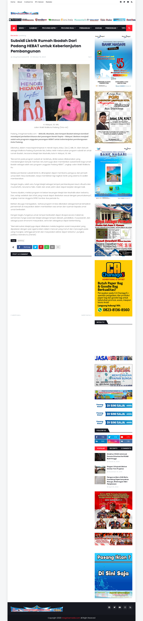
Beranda (14, 35)
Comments (126, 448)
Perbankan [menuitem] (84, 28)
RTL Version (39, 2)
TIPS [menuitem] (123, 28)
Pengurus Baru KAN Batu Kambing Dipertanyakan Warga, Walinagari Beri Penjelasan (118, 480)
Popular (101, 448)
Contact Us (28, 2)
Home (13, 2)
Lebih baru (16, 315)
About (19, 2)
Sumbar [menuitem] (33, 28)
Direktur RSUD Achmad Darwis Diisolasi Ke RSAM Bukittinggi (117, 456)
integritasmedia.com (71, 618)
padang (22, 35)
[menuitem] (14, 28)
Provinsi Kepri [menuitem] (49, 28)
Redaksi (49, 2)
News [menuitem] (21, 28)
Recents (113, 448)
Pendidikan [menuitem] (110, 28)
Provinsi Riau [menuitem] (67, 28)
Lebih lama (85, 315)
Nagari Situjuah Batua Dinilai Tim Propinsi (117, 467)
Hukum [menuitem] (98, 28)
